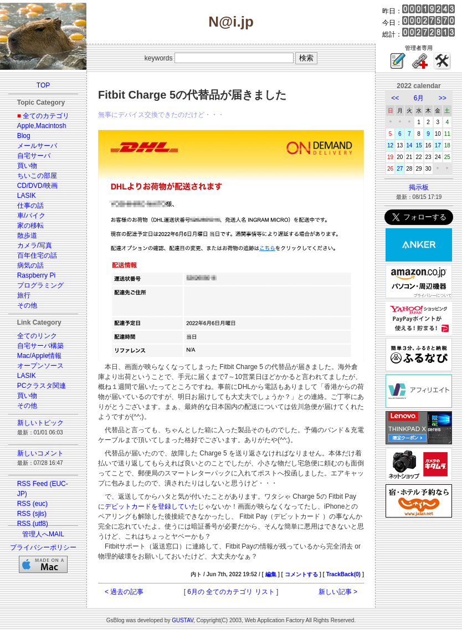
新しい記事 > (338, 592)
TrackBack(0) (343, 574)
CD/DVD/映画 (37, 185)
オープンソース (40, 366)
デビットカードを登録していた (151, 506)
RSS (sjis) (32, 514)
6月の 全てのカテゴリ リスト (230, 592)
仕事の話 (30, 205)
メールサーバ (37, 146)
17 (438, 145)
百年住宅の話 (37, 255)
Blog (23, 136)
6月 (419, 98)
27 (400, 169)
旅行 (23, 295)
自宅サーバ (33, 156)
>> (442, 98)
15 (418, 145)
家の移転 (30, 225)
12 (390, 145)
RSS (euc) (32, 504)
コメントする (301, 574)
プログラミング (40, 285)
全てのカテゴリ (46, 116)
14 (409, 145)
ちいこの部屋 (37, 176)
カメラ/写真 (34, 245)
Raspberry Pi (36, 275)
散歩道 (27, 235)
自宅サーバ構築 (40, 346)
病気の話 (30, 265)
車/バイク (31, 215)
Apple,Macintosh (41, 126)
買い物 (27, 166)
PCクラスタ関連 (41, 386)
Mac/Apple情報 (39, 356)
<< (395, 98)
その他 (27, 305)
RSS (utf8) (32, 523)
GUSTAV (182, 620)
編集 (270, 574)
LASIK (26, 195)
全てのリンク (37, 336)
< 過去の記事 (124, 592)
